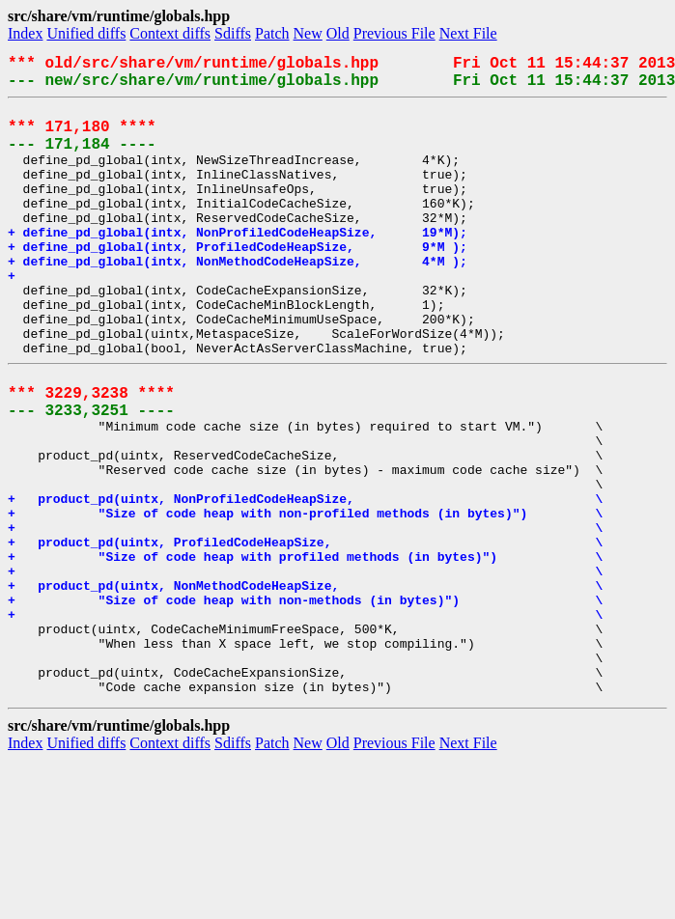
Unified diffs (86, 33)
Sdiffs (232, 33)
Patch (272, 33)
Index (25, 33)
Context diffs (170, 33)
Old (338, 33)
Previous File (394, 33)
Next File (468, 33)
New (308, 33)
